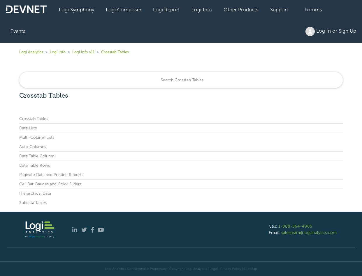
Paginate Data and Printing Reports (51, 174)
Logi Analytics (31, 52)
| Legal (213, 269)
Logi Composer (123, 10)
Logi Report (166, 10)
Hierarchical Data (35, 193)
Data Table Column (37, 156)
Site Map (250, 269)
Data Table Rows (34, 165)
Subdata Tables (33, 202)
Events (17, 31)
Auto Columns (32, 146)
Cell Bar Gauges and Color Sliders (50, 184)
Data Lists (28, 128)
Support (279, 10)
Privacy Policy (230, 269)
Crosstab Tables (115, 52)
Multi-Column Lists (36, 137)
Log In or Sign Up (330, 31)
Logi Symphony (76, 10)
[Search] (181, 80)
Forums (313, 10)
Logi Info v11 (83, 52)
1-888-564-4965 (295, 226)
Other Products (241, 10)
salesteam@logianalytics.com (309, 232)
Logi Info (201, 10)
